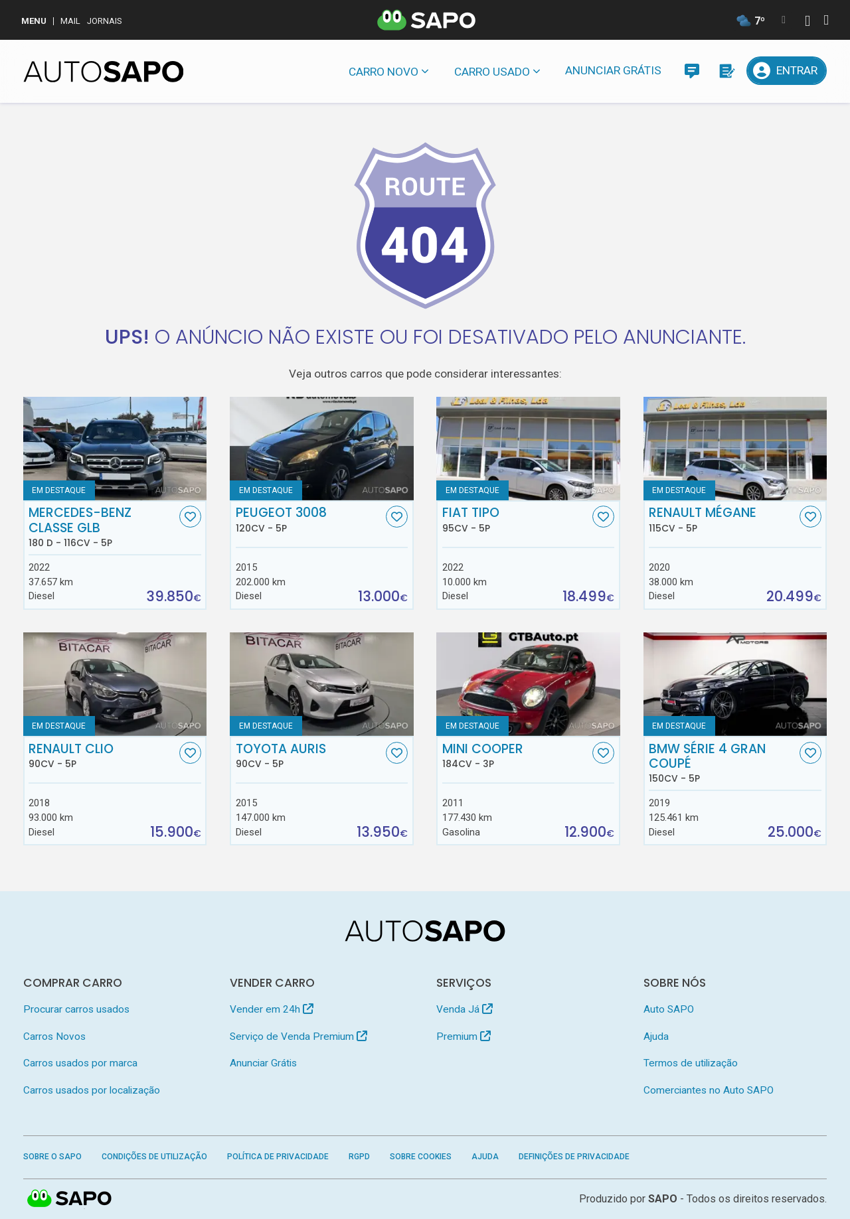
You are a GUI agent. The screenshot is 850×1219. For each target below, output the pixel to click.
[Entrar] (786, 70)
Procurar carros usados (76, 1009)
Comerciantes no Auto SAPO (708, 1090)
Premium (463, 1036)
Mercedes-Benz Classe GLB (102, 527)
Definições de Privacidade (574, 1156)
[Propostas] (726, 70)
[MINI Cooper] (528, 684)
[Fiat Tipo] (528, 448)
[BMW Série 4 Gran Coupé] (735, 684)
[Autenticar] (807, 22)
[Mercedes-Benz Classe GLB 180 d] (115, 448)
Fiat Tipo (516, 520)
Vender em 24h (271, 1009)
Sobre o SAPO (52, 1156)
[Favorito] (190, 517)
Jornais (104, 21)
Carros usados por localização (91, 1090)
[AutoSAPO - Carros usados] (103, 71)
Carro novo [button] (383, 71)
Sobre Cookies (421, 1156)
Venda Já (464, 1009)
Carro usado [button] (492, 71)
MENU (33, 21)
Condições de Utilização (154, 1156)
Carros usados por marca (80, 1063)
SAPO (662, 1198)
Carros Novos (54, 1036)
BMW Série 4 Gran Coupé (722, 763)
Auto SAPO (668, 1009)
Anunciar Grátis (613, 70)
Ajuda (656, 1036)
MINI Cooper (516, 756)
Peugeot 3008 (309, 520)
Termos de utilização (690, 1063)
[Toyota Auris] (322, 684)
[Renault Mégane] (735, 448)
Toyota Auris (309, 756)
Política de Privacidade (278, 1156)
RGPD (359, 1156)
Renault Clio (102, 756)
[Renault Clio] (115, 684)
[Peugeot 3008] (322, 448)
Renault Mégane (722, 520)
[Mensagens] (691, 70)
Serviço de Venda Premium (298, 1036)
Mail (70, 21)
